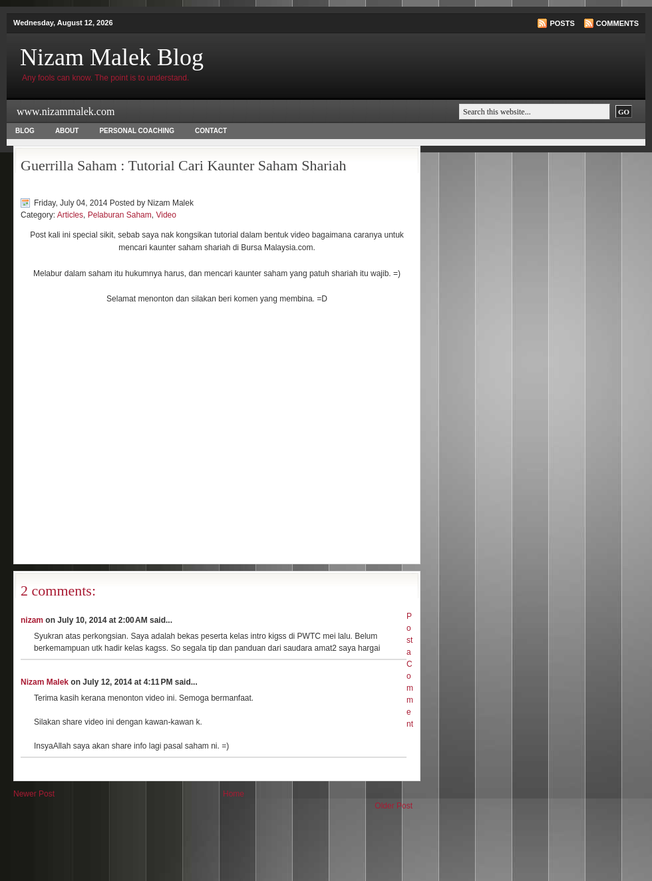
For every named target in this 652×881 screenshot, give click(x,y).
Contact (211, 130)
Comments (617, 23)
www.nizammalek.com (65, 111)
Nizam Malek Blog (112, 57)
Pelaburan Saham (120, 215)
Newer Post (34, 793)
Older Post (393, 805)
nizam (32, 620)
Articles (70, 215)
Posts (562, 23)
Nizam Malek (45, 682)
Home (233, 793)
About (67, 130)
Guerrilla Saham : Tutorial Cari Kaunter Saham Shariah (183, 165)
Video (166, 215)
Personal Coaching (136, 130)
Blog (25, 130)
